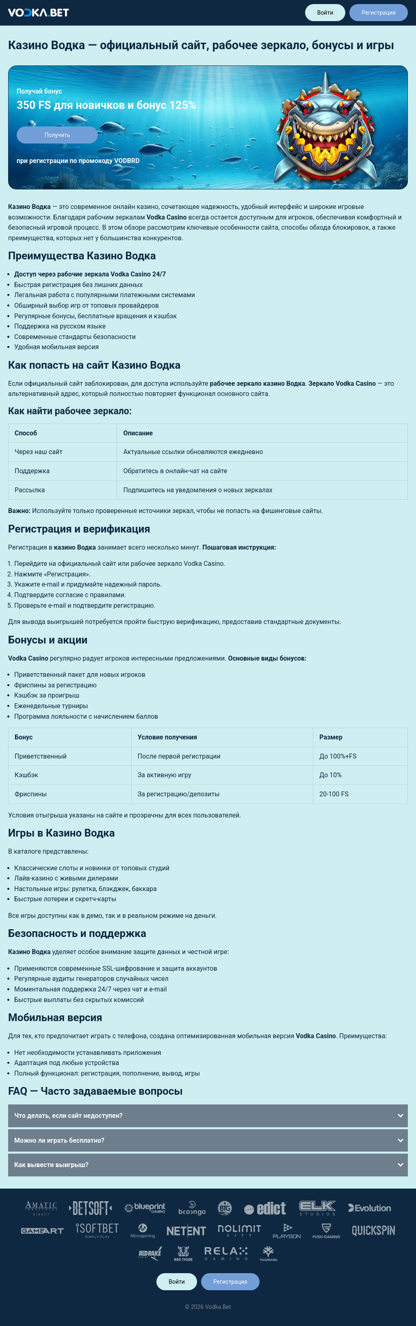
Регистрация (379, 12)
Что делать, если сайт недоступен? (68, 1115)
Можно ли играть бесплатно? (59, 1140)
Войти (325, 12)
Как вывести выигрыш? (51, 1165)
